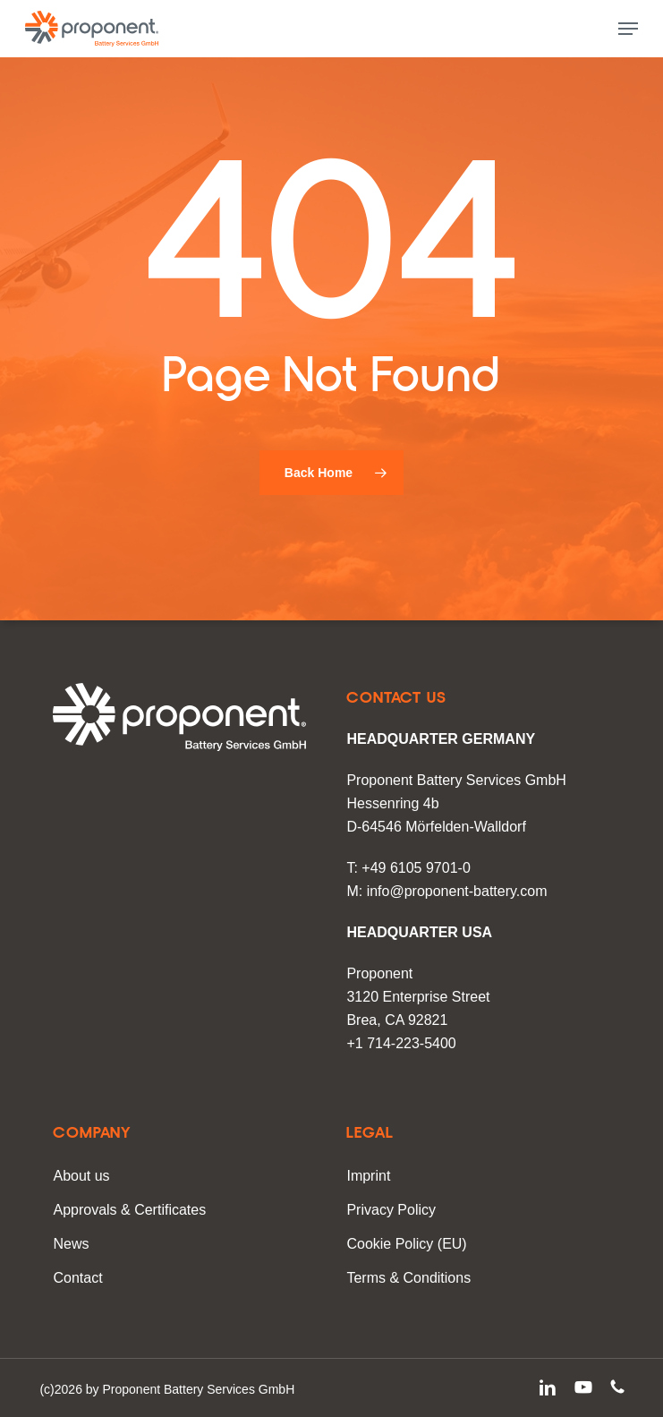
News (71, 1243)
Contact (77, 1277)
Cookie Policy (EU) (406, 1243)
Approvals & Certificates (129, 1209)
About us (81, 1175)
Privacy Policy (391, 1209)
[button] (628, 29)
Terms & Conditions (408, 1277)
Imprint (368, 1175)
